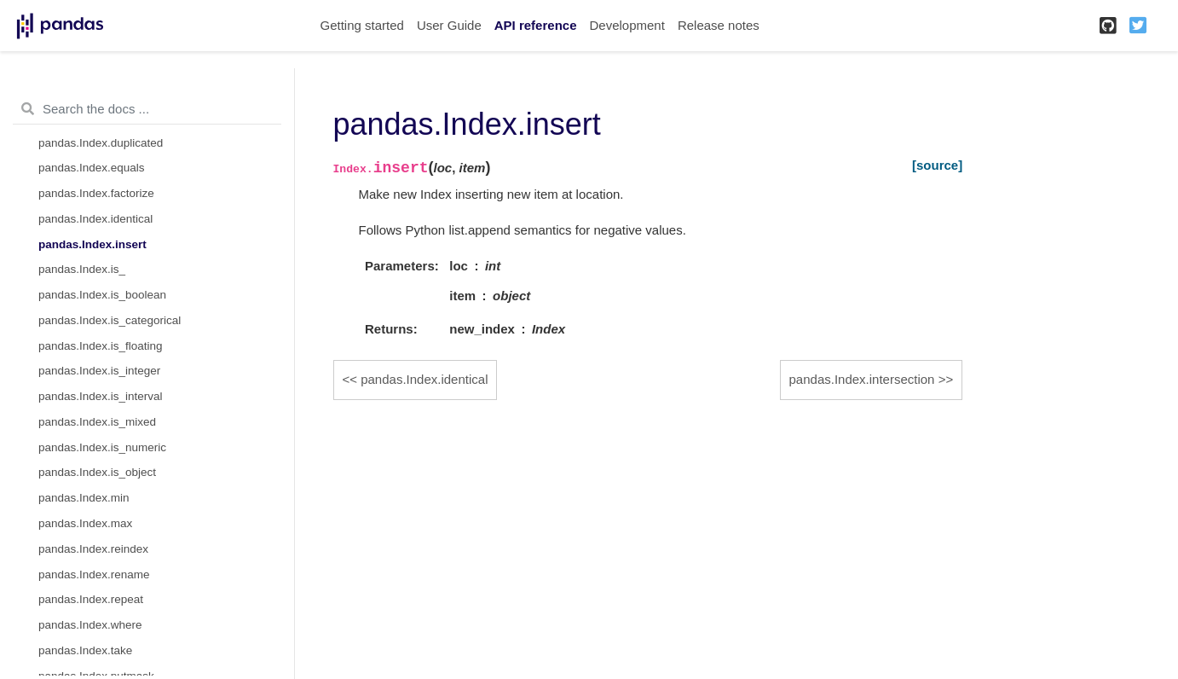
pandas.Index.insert (92, 244)
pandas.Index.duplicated (100, 142)
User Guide (449, 25)
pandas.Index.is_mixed (97, 421)
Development (626, 25)
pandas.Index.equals (91, 167)
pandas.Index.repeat (90, 599)
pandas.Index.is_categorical (109, 320)
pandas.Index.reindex (93, 549)
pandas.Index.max (85, 523)
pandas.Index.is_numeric (102, 447)
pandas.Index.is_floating (100, 346)
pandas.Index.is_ (81, 269)
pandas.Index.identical (95, 218)
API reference (535, 25)
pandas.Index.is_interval (100, 396)
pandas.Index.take (85, 650)
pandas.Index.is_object (97, 472)
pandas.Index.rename (94, 574)
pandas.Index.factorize (96, 193)
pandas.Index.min (84, 497)
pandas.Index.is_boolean (102, 294)
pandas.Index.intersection (862, 379)
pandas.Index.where (90, 624)
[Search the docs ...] (147, 109)
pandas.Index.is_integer (99, 370)
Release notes (718, 25)
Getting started (362, 25)
